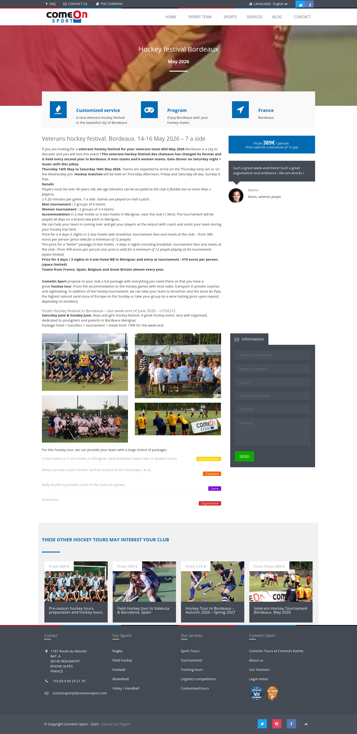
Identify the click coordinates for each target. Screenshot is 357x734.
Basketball (120, 679)
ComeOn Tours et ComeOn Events (276, 650)
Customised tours (195, 688)
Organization (210, 503)
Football (118, 669)
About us (256, 660)
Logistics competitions (198, 679)
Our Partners (259, 669)
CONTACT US (77, 4)
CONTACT (302, 16)
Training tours (192, 669)
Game (215, 488)
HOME (171, 16)
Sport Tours (190, 650)
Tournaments (191, 660)
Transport (212, 474)
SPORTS (230, 16)
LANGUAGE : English (271, 4)
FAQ (52, 4)
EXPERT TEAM (200, 16)
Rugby (117, 650)
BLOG (277, 16)
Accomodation (209, 459)
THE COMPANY (112, 4)
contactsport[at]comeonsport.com (80, 693)
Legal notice (258, 679)
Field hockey (122, 660)
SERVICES (255, 16)
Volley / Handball (125, 688)
